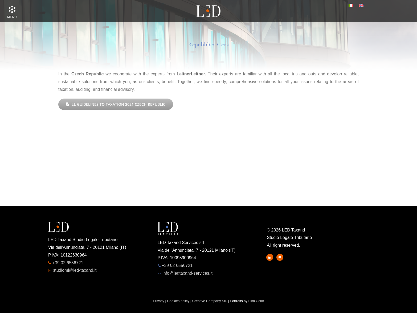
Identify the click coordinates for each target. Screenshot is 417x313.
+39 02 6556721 (67, 263)
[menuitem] (351, 5)
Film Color (256, 301)
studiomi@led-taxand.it (74, 270)
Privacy (158, 301)
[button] (12, 9)
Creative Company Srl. (209, 301)
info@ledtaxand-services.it (187, 273)
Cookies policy (178, 301)
